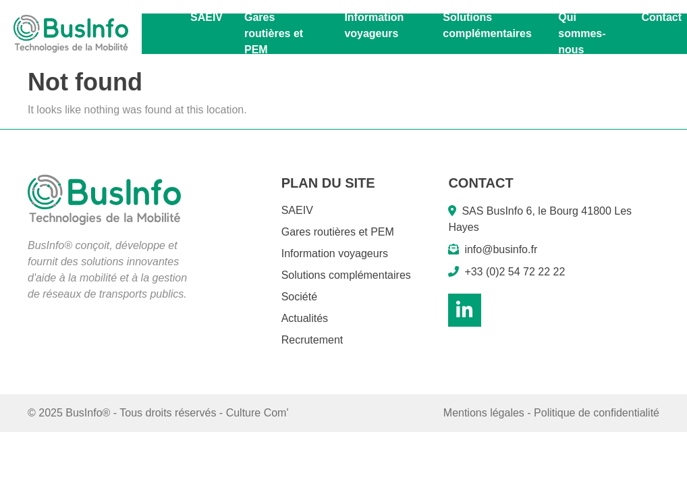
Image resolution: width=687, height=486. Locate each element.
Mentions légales (483, 412)
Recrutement (312, 340)
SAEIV (206, 17)
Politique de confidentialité (596, 412)
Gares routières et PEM (273, 33)
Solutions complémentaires (487, 25)
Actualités (304, 318)
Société (299, 296)
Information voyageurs (374, 25)
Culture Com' (257, 412)
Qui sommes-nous (581, 33)
